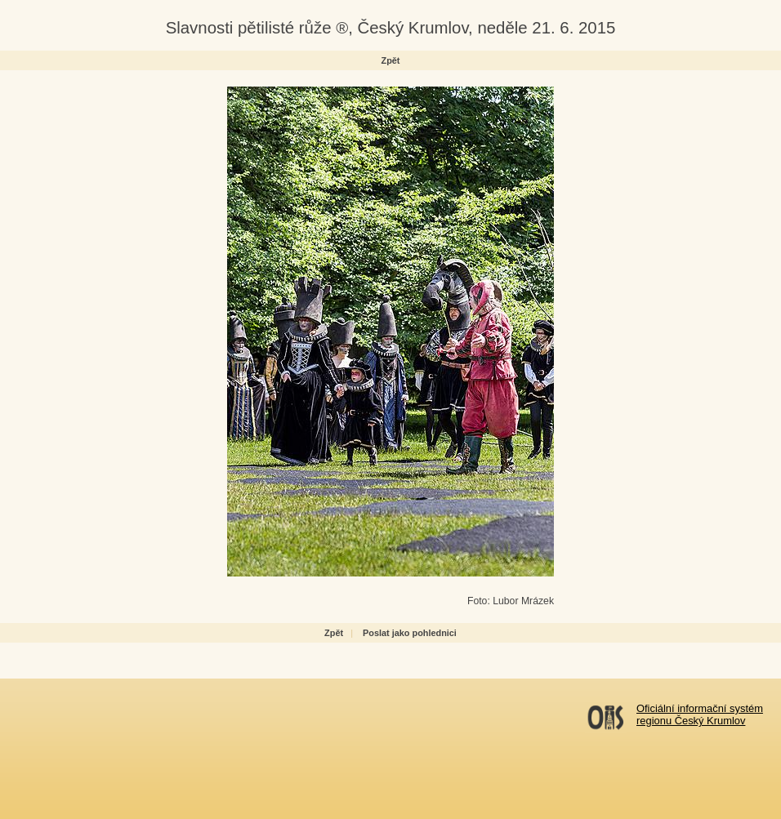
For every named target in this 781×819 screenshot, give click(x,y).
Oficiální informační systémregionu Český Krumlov (699, 714)
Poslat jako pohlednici (410, 633)
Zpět (391, 60)
